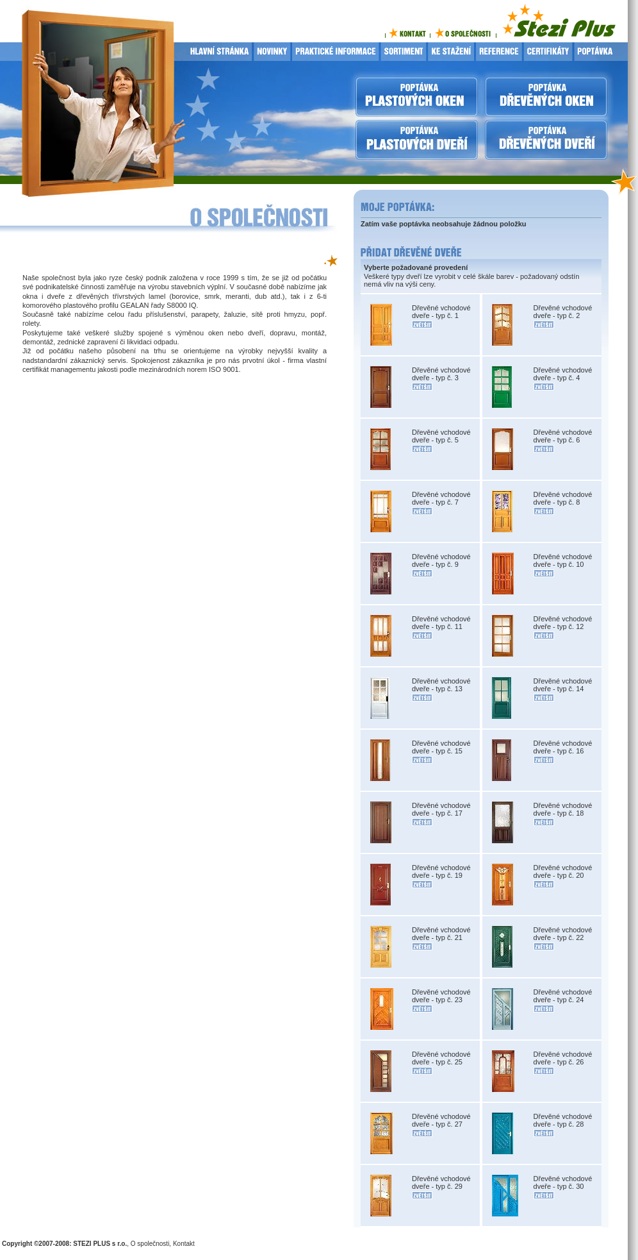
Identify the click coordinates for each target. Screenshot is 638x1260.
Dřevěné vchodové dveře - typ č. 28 (563, 1120)
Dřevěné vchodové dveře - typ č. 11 (441, 622)
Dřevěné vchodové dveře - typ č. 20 (563, 871)
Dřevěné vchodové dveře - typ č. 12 (563, 622)
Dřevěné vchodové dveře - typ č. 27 (441, 1120)
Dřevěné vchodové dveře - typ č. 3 (441, 374)
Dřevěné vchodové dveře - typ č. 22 (563, 933)
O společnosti (150, 1243)
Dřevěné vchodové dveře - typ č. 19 (441, 871)
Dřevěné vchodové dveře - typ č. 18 (563, 809)
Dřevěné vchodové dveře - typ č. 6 (563, 436)
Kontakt (184, 1243)
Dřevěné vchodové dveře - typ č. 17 (441, 809)
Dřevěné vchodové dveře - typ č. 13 (441, 685)
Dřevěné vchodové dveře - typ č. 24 (563, 996)
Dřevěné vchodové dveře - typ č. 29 (441, 1182)
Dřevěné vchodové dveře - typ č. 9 (441, 560)
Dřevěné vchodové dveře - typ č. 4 (563, 374)
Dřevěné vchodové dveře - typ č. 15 (441, 747)
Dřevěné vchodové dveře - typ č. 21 (441, 933)
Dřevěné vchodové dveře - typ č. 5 (441, 436)
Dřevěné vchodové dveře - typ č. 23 (441, 996)
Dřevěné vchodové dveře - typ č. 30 (563, 1182)
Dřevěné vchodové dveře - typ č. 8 (563, 498)
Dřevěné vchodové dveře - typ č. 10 (563, 560)
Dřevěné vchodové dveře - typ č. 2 (563, 311)
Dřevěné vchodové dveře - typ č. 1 (441, 311)
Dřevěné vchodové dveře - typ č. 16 (563, 747)
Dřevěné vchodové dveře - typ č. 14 (563, 685)
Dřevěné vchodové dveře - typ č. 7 (441, 498)
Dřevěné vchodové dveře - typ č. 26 (563, 1058)
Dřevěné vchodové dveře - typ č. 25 (441, 1058)
